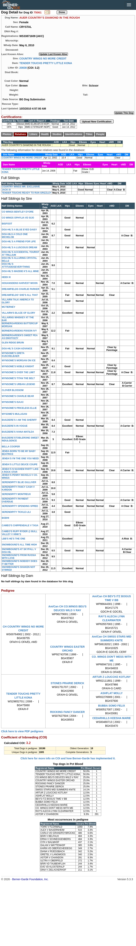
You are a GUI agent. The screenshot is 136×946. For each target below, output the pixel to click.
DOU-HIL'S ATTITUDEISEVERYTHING (16, 265)
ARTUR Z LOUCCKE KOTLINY (111, 676)
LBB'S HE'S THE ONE (13, 538)
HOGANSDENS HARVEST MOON (19, 283)
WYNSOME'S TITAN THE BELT (18, 378)
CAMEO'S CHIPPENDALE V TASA (20, 525)
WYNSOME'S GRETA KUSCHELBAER (13, 354)
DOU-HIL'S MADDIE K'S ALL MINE (20, 271)
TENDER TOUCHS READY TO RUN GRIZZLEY (26, 192)
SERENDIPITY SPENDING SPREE (20, 506)
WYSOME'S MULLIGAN (14, 414)
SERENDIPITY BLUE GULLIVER (19, 482)
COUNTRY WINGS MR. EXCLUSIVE (21, 186)
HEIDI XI (6, 277)
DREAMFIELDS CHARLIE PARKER (20, 289)
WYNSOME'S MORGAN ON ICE (19, 360)
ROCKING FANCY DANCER (67, 711)
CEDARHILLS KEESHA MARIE (111, 718)
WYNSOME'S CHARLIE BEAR (18, 396)
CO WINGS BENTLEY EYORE (17, 211)
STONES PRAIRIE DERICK (67, 683)
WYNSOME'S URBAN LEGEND (18, 384)
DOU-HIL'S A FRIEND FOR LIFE (19, 241)
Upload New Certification (97, 121)
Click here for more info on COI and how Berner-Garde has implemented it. (67, 758)
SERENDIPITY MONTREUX (16, 494)
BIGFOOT (7, 223)
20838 (23, 67)
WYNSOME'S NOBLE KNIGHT (18, 366)
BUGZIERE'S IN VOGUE (15, 426)
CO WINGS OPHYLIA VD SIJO (18, 217)
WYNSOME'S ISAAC (13, 402)
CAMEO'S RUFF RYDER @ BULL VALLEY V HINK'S (19, 533)
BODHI (5, 518)
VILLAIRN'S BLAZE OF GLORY (18, 313)
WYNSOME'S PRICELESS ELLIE (19, 408)
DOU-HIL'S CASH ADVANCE (17, 348)
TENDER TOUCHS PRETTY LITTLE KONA (45, 62)
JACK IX (6, 189)
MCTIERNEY (8, 307)
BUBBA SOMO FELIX (111, 705)
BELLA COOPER (11, 446)
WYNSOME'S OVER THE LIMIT (18, 372)
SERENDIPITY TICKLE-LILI (16, 512)
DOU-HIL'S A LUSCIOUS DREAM (19, 247)
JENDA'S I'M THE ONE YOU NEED (20, 458)
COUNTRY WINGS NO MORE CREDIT (43, 58)
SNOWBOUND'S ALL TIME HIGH (19, 544)
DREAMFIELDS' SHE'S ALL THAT (20, 295)
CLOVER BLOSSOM (13, 390)
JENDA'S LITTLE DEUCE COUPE (19, 464)
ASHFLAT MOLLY (111, 693)
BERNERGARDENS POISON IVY (19, 330)
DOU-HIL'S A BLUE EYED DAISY (19, 229)
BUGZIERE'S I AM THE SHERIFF (19, 420)
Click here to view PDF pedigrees (22, 731)
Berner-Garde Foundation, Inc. (30, 879)
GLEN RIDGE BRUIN (13, 342)
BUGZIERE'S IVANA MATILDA (18, 432)
